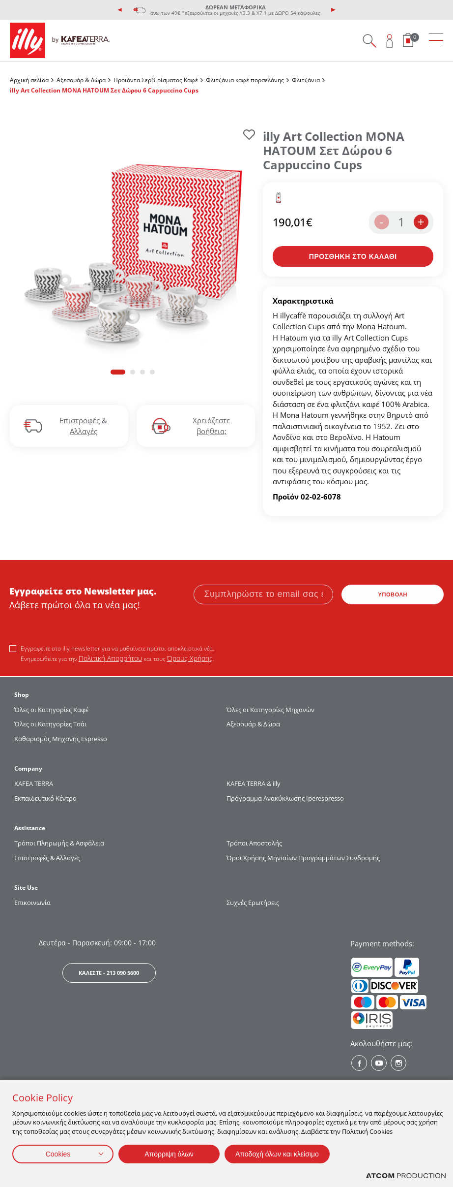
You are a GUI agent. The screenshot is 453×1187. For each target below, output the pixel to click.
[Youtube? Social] (379, 1063)
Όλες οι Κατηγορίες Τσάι (50, 723)
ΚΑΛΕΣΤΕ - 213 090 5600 (109, 972)
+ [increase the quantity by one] (420, 221)
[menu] (436, 40)
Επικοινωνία (32, 902)
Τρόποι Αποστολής (254, 843)
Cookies (58, 1154)
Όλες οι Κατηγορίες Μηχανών (270, 709)
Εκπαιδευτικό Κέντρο (45, 798)
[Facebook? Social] (359, 1063)
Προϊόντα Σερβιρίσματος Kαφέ (155, 80)
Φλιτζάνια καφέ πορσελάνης (245, 80)
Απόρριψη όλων (169, 1154)
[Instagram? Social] (398, 1063)
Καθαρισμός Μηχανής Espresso (60, 738)
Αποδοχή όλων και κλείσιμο (277, 1154)
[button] (118, 371)
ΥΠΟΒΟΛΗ (392, 594)
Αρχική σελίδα (29, 80)
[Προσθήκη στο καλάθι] (353, 256)
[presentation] (120, 10)
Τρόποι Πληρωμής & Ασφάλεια (59, 843)
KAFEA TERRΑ (33, 783)
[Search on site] (369, 40)
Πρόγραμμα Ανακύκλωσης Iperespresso (285, 798)
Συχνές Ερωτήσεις (252, 902)
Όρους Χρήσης (190, 658)
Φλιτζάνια (306, 80)
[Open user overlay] (389, 40)
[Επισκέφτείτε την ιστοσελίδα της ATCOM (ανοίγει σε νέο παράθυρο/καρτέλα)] (406, 1176)
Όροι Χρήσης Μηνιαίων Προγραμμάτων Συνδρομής (303, 857)
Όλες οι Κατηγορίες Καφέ (51, 709)
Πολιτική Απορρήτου (110, 658)
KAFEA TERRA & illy (253, 783)
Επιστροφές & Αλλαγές (47, 857)
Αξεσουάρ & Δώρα (81, 80)
